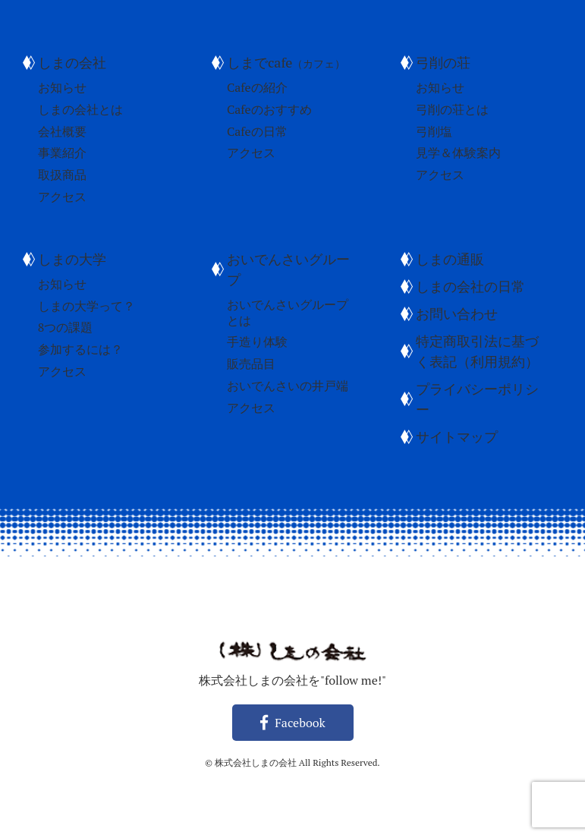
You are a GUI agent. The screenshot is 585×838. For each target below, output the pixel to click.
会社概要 (62, 131)
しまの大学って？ (86, 306)
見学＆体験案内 (458, 152)
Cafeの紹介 (257, 87)
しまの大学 (72, 259)
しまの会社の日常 (470, 286)
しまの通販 (450, 259)
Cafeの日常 (257, 131)
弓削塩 (434, 131)
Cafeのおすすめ (269, 109)
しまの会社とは (80, 109)
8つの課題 (65, 327)
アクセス (62, 196)
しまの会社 (72, 62)
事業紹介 (62, 152)
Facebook (292, 722)
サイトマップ (457, 436)
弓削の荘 (443, 62)
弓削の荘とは (452, 109)
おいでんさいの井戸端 (287, 385)
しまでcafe (286, 62)
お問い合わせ (457, 313)
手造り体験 (257, 341)
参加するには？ (80, 349)
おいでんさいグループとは (287, 312)
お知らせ (62, 87)
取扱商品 (62, 174)
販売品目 (251, 363)
